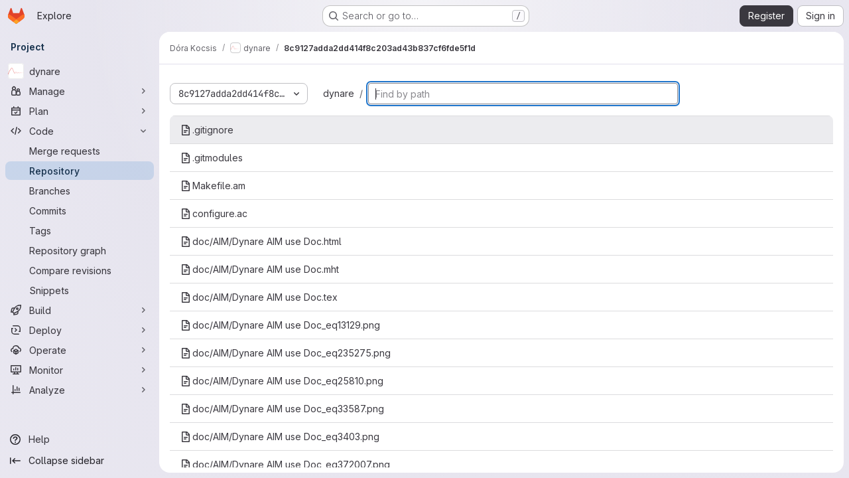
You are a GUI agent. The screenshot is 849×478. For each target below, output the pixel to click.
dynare (338, 93)
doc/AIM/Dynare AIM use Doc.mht (259, 269)
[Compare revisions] (79, 270)
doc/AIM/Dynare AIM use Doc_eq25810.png (281, 380)
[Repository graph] (79, 250)
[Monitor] (79, 369)
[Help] (79, 439)
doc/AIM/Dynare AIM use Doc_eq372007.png (285, 464)
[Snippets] (79, 290)
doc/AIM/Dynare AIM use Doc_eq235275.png (285, 352)
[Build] (79, 310)
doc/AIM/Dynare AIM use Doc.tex (259, 297)
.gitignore (206, 129)
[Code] (79, 130)
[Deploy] (79, 330)
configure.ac (213, 213)
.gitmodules (211, 157)
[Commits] (79, 210)
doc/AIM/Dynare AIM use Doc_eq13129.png (280, 325)
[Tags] (79, 230)
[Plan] (79, 111)
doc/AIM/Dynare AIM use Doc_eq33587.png (282, 408)
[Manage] (79, 91)
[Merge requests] (79, 150)
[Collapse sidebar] (79, 460)
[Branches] (79, 190)
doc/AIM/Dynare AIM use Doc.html (261, 241)
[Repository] (79, 170)
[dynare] (79, 71)
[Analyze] (79, 389)
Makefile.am (212, 185)
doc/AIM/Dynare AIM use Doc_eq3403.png (279, 436)
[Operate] (79, 350)
